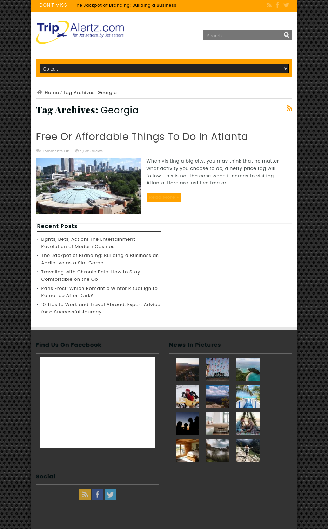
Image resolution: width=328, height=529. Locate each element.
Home (52, 92)
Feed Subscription (289, 108)
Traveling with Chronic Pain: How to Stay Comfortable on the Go (90, 276)
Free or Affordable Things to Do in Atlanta (142, 137)
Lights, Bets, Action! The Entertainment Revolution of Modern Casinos (88, 243)
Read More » (164, 197)
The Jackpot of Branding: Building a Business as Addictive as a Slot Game (158, 5)
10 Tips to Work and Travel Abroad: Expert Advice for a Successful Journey (101, 308)
